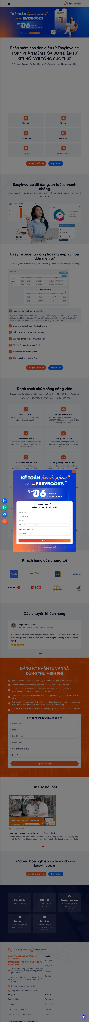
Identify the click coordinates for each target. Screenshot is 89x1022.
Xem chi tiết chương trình (47, 547)
